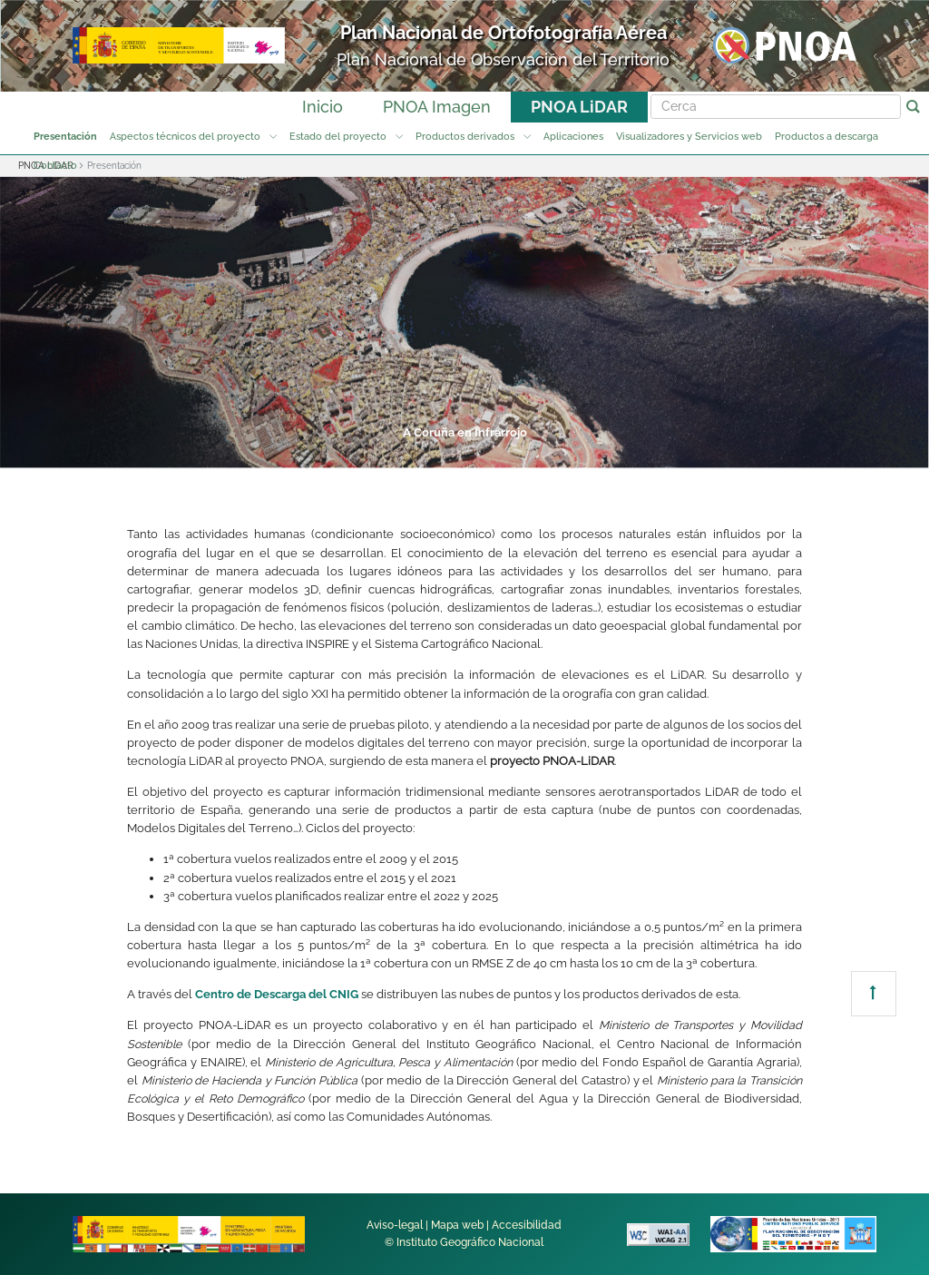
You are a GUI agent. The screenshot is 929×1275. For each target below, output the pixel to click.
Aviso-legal (395, 1225)
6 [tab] (600, 454)
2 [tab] (325, 454)
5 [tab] (531, 454)
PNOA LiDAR (579, 106)
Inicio (322, 106)
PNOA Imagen (437, 106)
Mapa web (457, 1225)
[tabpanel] (464, 322)
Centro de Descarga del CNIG (276, 994)
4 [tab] (462, 454)
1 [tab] (256, 454)
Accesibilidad (527, 1225)
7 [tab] (669, 454)
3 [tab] (393, 454)
